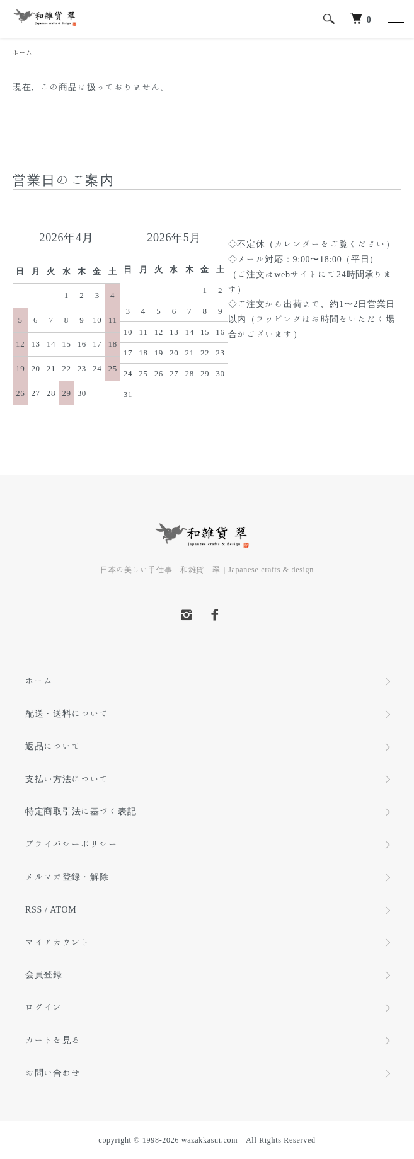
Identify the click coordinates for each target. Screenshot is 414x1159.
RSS (33, 909)
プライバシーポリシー (71, 843)
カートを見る (53, 1039)
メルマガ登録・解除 (66, 876)
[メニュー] (395, 19)
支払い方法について (66, 779)
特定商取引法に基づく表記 (80, 811)
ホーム (23, 52)
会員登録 (43, 974)
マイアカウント (57, 942)
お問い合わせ (53, 1072)
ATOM (63, 909)
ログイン (43, 1007)
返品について (53, 746)
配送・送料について (66, 713)
